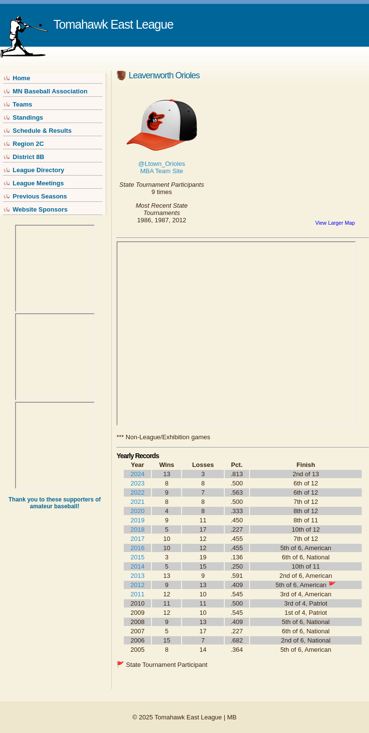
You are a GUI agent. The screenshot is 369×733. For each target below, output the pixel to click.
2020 (138, 511)
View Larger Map (335, 223)
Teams (22, 104)
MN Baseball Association (50, 91)
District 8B (28, 157)
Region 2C (28, 143)
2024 (138, 474)
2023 (138, 483)
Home (21, 78)
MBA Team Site (162, 171)
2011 (138, 594)
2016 (138, 548)
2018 (138, 529)
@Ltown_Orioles (161, 163)
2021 (138, 501)
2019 (138, 520)
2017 (138, 538)
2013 (138, 575)
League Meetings (38, 183)
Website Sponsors (40, 209)
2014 (138, 566)
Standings (28, 117)
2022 (138, 492)
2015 (138, 557)
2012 (138, 585)
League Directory (38, 170)
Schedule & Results (42, 130)
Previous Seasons (40, 196)
